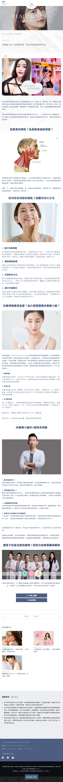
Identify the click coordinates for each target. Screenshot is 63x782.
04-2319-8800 (10, 751)
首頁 (3, 34)
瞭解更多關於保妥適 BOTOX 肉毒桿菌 (26, 413)
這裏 (49, 771)
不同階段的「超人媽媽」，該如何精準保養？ (47, 650)
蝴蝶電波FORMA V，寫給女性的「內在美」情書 (15, 675)
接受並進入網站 (31, 777)
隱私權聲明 (38, 768)
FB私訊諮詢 (31, 600)
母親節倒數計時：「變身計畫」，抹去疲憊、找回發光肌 (15, 650)
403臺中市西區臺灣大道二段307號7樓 (15, 744)
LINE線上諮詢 (31, 595)
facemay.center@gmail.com (17, 747)
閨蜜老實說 (18, 34)
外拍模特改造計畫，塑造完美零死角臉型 (26, 418)
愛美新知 (10, 34)
